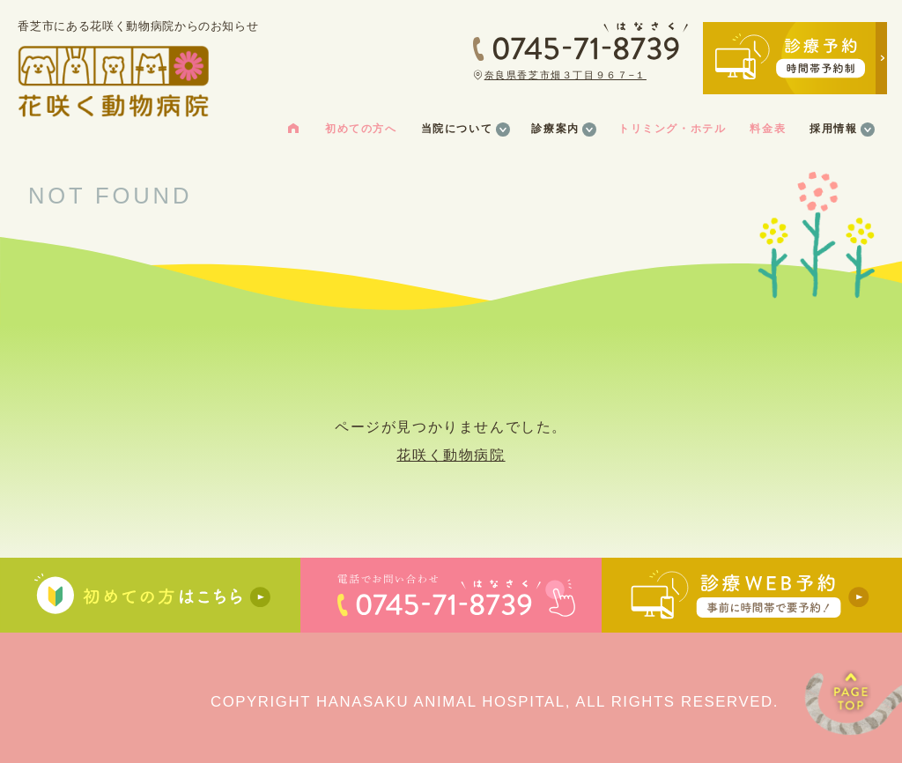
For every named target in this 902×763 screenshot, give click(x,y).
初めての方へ (361, 128)
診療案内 (555, 128)
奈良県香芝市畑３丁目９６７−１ (565, 75)
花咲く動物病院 (450, 455)
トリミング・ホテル (672, 128)
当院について (457, 128)
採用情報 (833, 128)
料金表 (768, 128)
